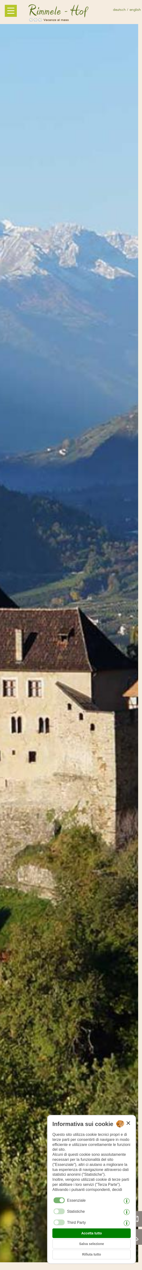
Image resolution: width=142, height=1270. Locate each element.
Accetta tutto (91, 1233)
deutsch (119, 9)
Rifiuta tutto (91, 1254)
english (135, 9)
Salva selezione (91, 1244)
